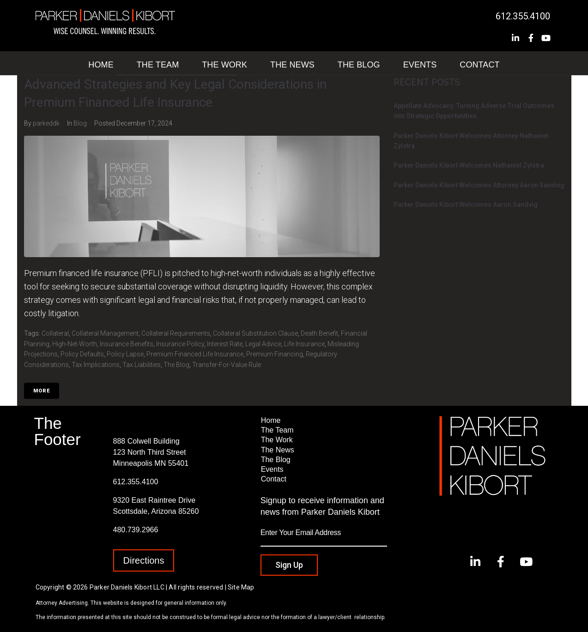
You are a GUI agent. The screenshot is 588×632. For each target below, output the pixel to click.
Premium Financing (274, 354)
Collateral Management (105, 333)
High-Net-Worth (74, 344)
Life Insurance (304, 344)
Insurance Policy (180, 344)
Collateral (55, 333)
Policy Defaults (82, 354)
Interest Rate (224, 344)
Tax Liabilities (141, 364)
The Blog (176, 364)
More (41, 391)
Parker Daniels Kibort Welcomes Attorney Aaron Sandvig (479, 185)
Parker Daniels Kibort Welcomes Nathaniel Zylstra (469, 165)
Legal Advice (263, 344)
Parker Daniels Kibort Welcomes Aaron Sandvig (466, 204)
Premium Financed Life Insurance (194, 354)
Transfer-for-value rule (226, 364)
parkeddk (46, 123)
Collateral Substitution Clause (255, 333)
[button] (144, 560)
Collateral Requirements (175, 333)
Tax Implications (96, 364)
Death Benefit (319, 333)
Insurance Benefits (126, 344)
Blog (80, 123)
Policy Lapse (125, 354)
